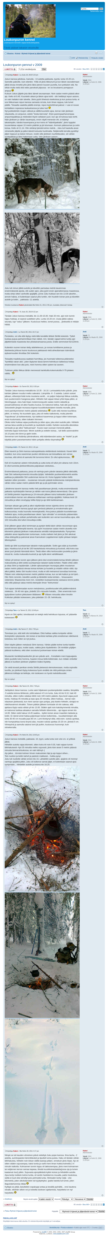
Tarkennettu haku (96, 11)
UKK (73, 58)
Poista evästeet (67, 1227)
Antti (15, 332)
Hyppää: (55, 1211)
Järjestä (63, 1199)
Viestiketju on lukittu (10, 69)
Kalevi (15, 75)
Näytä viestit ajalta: (38, 1199)
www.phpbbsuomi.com (61, 1234)
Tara (14, 610)
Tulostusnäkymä (96, 52)
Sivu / (85, 69)
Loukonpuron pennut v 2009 (22, 65)
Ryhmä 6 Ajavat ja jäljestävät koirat (36, 53)
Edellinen (8, 1199)
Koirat (17, 53)
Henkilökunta (54, 1227)
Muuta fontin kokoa (101, 52)
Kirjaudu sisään (97, 58)
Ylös (102, 307)
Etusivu (10, 53)
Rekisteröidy (83, 58)
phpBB (44, 1232)
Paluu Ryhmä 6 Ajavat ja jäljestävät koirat (21, 1211)
